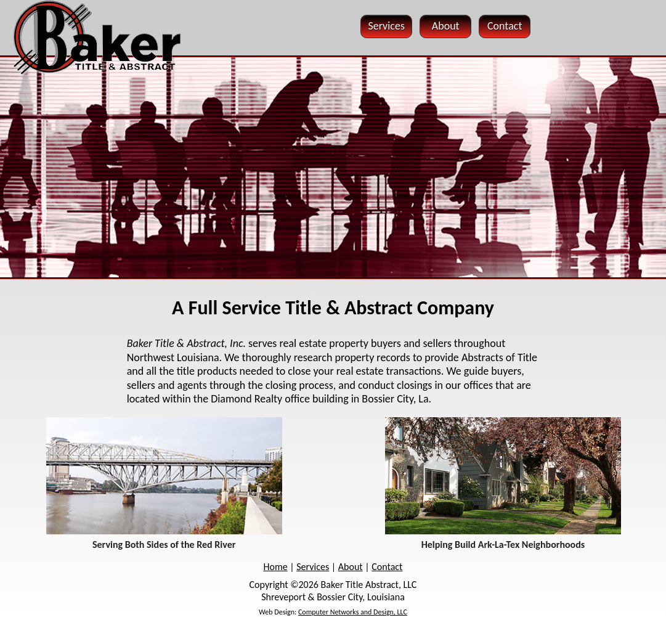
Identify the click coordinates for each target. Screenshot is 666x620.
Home (276, 567)
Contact (387, 567)
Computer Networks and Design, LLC (352, 612)
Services (312, 567)
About (350, 567)
